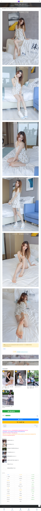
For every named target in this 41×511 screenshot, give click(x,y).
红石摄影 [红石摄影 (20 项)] (33, 491)
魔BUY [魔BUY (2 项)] (8, 501)
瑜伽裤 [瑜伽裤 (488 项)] (8, 491)
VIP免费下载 (20, 422)
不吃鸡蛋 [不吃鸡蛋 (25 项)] (33, 476)
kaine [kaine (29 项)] (8, 474)
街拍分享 (13, 5)
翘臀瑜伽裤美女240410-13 (11, 456)
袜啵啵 (4, 348)
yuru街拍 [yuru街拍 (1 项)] (33, 474)
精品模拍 (20, 509)
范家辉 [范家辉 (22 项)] (21, 493)
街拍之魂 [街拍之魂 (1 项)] (8, 495)
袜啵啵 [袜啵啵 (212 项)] (21, 495)
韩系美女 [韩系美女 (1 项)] (8, 499)
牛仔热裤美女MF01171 (11, 452)
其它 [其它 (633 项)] (8, 478)
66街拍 (10, 506)
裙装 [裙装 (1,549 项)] (33, 495)
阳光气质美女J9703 (10, 444)
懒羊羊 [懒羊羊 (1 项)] (33, 484)
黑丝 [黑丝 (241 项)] (20, 501)
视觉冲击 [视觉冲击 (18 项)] (20, 497)
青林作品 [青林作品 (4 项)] (33, 497)
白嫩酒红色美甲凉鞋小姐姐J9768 (13, 460)
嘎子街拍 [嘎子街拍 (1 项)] (8, 482)
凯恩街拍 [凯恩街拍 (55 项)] (20, 478)
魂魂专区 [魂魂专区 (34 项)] (20, 499)
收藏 (14, 351)
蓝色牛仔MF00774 (18, 386)
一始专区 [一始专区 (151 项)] (20, 476)
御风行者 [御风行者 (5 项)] (8, 484)
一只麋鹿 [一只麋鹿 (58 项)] (8, 476)
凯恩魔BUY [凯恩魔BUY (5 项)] (33, 478)
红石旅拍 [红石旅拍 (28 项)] (8, 493)
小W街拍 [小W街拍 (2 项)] (33, 482)
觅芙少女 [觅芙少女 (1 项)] (8, 497)
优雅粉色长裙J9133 (10, 440)
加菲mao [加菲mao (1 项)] (8, 480)
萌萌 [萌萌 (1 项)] (33, 493)
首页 (4, 509)
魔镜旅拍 (29, 509)
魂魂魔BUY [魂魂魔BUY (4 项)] (33, 499)
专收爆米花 (28, 5)
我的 (37, 509)
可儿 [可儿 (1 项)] (20, 480)
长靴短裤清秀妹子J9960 (11, 468)
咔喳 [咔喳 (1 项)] (33, 480)
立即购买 (20, 419)
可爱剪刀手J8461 (10, 464)
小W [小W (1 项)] (20, 482)
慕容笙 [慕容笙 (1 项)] (21, 484)
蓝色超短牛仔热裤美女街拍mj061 (13, 448)
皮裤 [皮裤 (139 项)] (20, 491)
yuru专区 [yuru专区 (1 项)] (20, 474)
